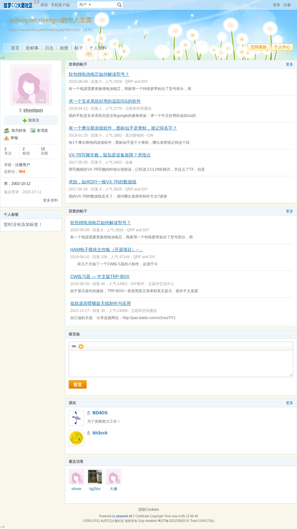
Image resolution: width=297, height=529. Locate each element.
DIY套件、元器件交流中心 (152, 284)
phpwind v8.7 (125, 516)
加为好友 (18, 130)
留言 (77, 384)
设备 (129, 162)
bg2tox (95, 489)
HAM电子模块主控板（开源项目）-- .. (106, 249)
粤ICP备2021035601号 (173, 521)
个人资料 (98, 47)
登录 (276, 5)
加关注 (33, 120)
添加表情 (81, 346)
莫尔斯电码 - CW (139, 135)
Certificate (142, 516)
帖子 (79, 47)
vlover (76, 489)
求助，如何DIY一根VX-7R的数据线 (102, 181)
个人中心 (282, 47)
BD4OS (100, 412)
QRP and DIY (136, 81)
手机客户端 (60, 5)
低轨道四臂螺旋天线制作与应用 (100, 303)
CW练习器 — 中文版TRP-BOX (99, 276)
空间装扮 (259, 47)
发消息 (42, 130)
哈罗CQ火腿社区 (112, 521)
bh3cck (100, 432)
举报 (14, 138)
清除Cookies (148, 509)
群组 (44, 5)
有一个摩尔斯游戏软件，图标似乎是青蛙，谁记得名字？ (123, 128)
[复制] (88, 30)
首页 (15, 47)
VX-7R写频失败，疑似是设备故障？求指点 (110, 154)
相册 (64, 47)
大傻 (113, 489)
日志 (49, 47)
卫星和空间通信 (138, 108)
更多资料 (50, 200)
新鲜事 (32, 47)
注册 (287, 5)
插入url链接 (73, 346)
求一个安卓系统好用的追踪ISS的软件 (105, 101)
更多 (289, 64)
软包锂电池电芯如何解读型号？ (99, 74)
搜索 (119, 4)
